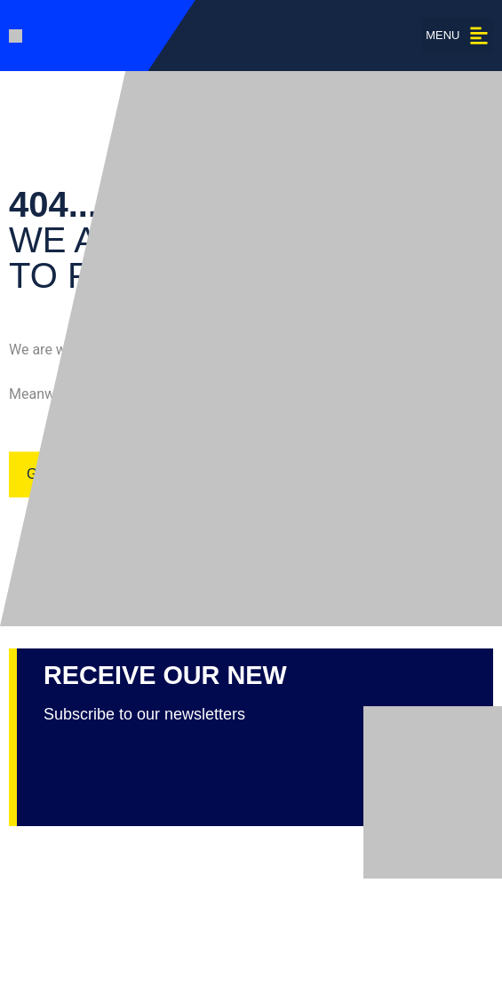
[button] (457, 35)
